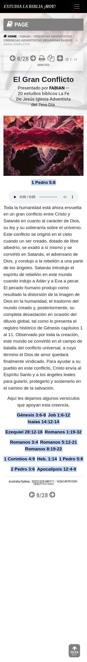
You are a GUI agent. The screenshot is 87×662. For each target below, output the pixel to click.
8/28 (23, 59)
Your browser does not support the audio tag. (43, 197)
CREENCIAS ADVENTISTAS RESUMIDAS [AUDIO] (37, 40)
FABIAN (24, 36)
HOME (12, 36)
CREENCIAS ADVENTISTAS (52, 36)
